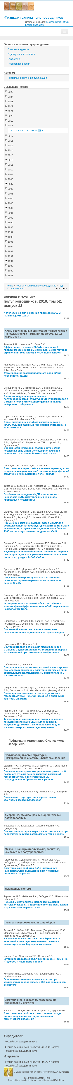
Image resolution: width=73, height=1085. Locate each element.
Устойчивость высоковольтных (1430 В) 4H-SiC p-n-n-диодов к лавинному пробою (36, 960)
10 (32, 130)
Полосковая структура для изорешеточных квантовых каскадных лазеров (30, 798)
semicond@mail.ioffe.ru (57, 22)
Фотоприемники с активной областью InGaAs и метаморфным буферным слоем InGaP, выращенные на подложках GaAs (36, 606)
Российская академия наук (21, 1041)
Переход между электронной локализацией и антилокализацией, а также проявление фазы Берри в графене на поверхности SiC (36, 904)
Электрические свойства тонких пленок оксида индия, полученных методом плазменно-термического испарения (32, 1016)
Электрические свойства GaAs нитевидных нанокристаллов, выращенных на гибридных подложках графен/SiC (31, 871)
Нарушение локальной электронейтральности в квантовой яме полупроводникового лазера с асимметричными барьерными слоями (33, 941)
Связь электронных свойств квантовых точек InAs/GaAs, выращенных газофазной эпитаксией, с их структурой (35, 425)
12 (39, 130)
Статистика (14, 59)
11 (36, 130)
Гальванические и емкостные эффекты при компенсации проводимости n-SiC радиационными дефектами (35, 982)
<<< (58, 288)
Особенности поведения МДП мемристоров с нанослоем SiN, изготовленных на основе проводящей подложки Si (31, 497)
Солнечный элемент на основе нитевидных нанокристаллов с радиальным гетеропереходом (34, 630)
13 (43, 130)
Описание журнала (18, 49)
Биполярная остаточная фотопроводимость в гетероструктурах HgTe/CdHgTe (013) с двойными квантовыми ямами (34, 696)
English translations (34, 25)
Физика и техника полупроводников (33, 17)
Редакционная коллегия (21, 54)
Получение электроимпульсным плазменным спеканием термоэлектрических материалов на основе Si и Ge (32, 580)
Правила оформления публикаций (27, 77)
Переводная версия (19, 63)
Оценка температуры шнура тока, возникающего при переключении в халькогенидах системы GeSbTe (36, 832)
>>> (64, 288)
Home (9, 285)
